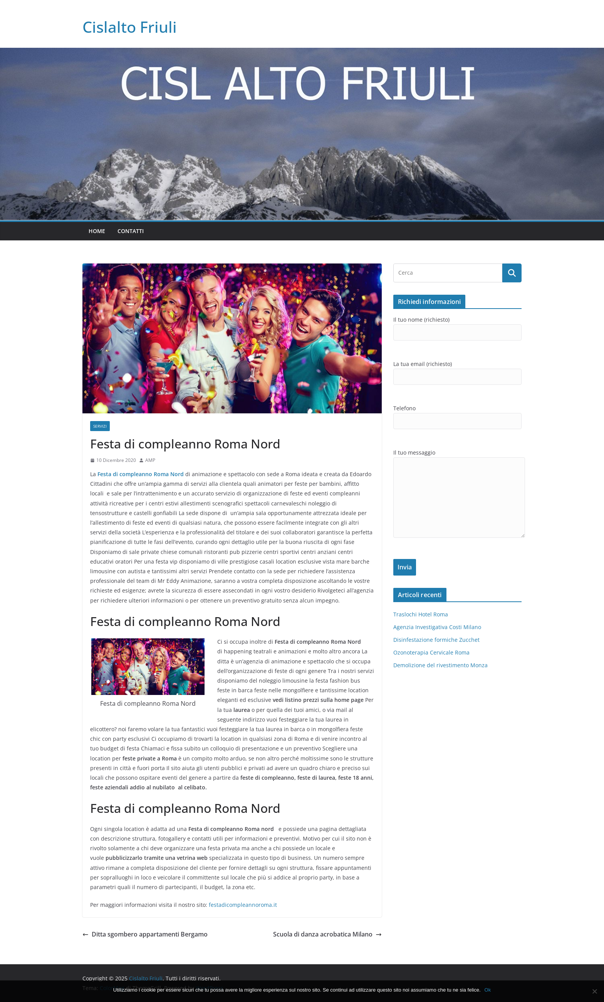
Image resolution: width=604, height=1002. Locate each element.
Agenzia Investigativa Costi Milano (437, 627)
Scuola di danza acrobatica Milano (327, 934)
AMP (150, 460)
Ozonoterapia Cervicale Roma (431, 652)
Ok (488, 990)
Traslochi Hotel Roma (420, 614)
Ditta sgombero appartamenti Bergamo (145, 934)
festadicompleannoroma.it (243, 904)
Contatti (130, 231)
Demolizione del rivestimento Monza (440, 665)
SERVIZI (100, 426)
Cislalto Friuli (129, 26)
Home (97, 231)
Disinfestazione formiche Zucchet (436, 639)
